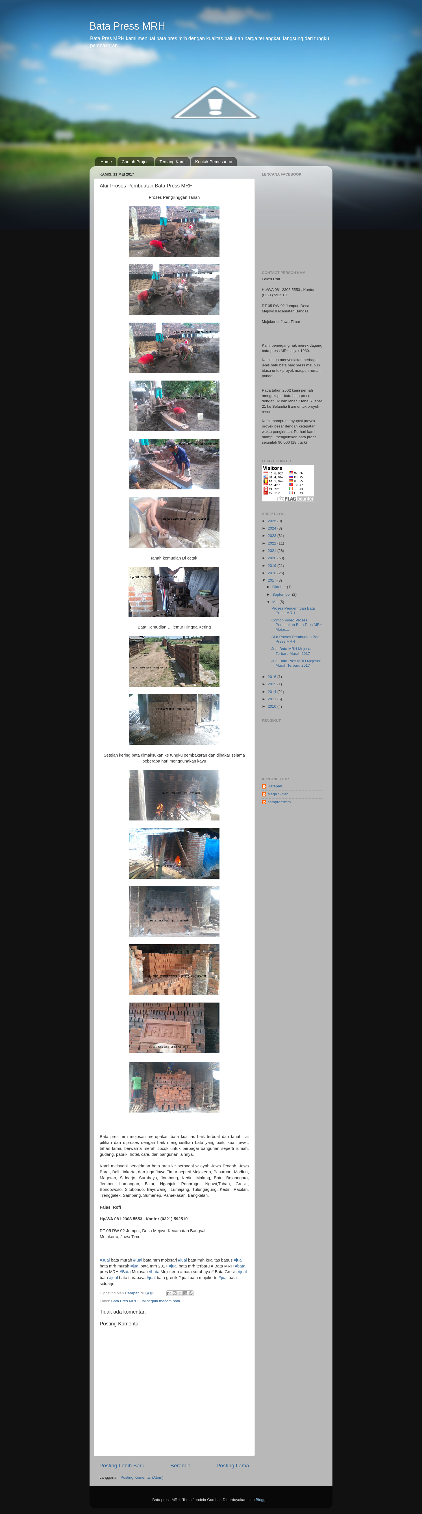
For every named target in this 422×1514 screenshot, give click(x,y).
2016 (272, 677)
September (282, 594)
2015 (272, 684)
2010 (272, 706)
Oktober (279, 587)
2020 (272, 558)
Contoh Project (136, 161)
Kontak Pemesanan (213, 161)
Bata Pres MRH (124, 1301)
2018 (272, 573)
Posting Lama (232, 1465)
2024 (272, 528)
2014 (272, 692)
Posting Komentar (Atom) (142, 1477)
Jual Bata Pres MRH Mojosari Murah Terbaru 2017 (296, 663)
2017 (272, 580)
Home (106, 161)
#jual (137, 1260)
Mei (276, 602)
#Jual (105, 1260)
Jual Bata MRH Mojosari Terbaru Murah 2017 (292, 651)
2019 (272, 565)
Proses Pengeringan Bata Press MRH (293, 610)
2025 (272, 521)
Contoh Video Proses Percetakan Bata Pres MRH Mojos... (297, 624)
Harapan (274, 786)
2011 (272, 699)
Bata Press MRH (127, 26)
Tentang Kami (173, 161)
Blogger (262, 1500)
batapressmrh (279, 802)
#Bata (125, 1271)
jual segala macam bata (160, 1301)
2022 (272, 543)
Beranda (180, 1465)
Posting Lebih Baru (122, 1465)
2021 (272, 550)
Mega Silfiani (278, 794)
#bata (240, 1266)
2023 (272, 536)
